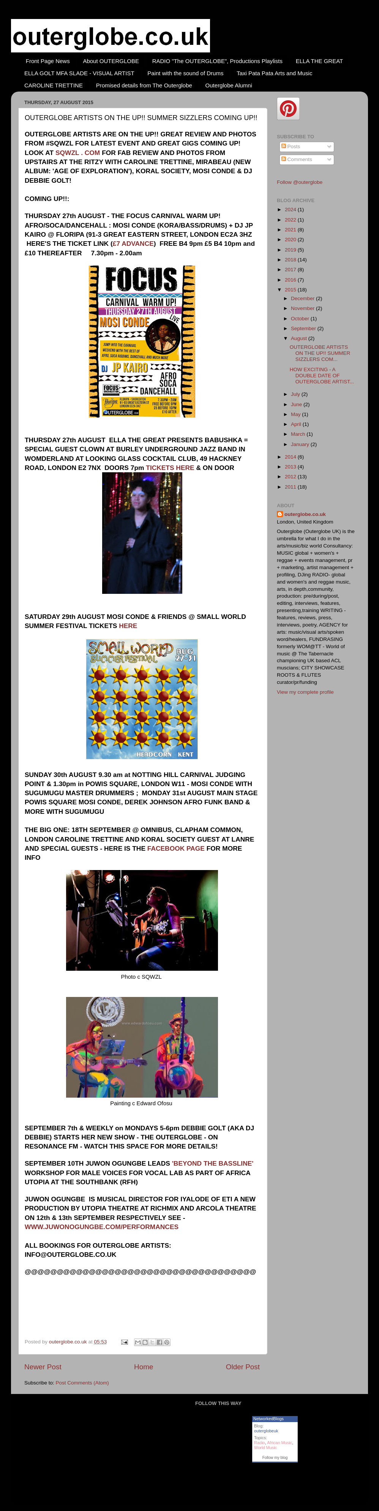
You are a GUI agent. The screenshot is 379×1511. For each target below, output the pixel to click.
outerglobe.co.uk (68, 1342)
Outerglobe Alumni (228, 85)
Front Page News (48, 61)
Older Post (243, 1367)
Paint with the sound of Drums (185, 73)
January (301, 444)
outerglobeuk (266, 1431)
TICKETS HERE (170, 467)
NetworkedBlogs (268, 1418)
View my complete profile (305, 692)
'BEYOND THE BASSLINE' (211, 1163)
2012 (291, 476)
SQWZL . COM (77, 153)
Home (143, 1367)
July (296, 394)
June (297, 404)
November (303, 308)
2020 (291, 239)
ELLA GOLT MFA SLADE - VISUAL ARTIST (79, 73)
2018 (291, 260)
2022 (291, 220)
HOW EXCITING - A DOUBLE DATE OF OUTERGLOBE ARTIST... (322, 375)
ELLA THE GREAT (319, 61)
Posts (290, 146)
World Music (265, 1447)
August (299, 338)
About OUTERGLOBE (111, 61)
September (304, 328)
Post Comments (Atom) (82, 1383)
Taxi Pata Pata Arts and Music (274, 73)
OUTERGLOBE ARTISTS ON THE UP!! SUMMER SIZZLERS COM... (320, 353)
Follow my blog (275, 1458)
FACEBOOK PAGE (176, 848)
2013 (291, 467)
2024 (291, 209)
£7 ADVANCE (133, 243)
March (298, 434)
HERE (128, 626)
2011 (291, 487)
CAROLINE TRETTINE (53, 85)
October (301, 318)
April (297, 424)
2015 (291, 290)
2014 (291, 457)
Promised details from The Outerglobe (144, 85)
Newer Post (43, 1367)
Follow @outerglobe (299, 182)
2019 (291, 250)
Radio (259, 1442)
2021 (291, 230)
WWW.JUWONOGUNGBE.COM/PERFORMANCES (101, 1227)
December (303, 298)
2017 (291, 269)
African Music (279, 1442)
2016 (291, 280)
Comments (296, 159)
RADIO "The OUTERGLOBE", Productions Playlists (217, 61)
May (296, 414)
